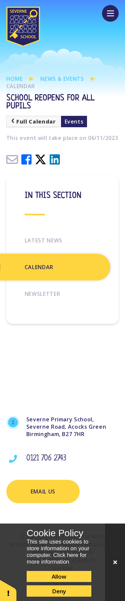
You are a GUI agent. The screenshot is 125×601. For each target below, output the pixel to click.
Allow (59, 576)
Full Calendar (33, 121)
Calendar (20, 86)
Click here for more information (57, 558)
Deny (59, 591)
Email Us (43, 491)
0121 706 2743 (46, 458)
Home (14, 78)
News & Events (62, 78)
